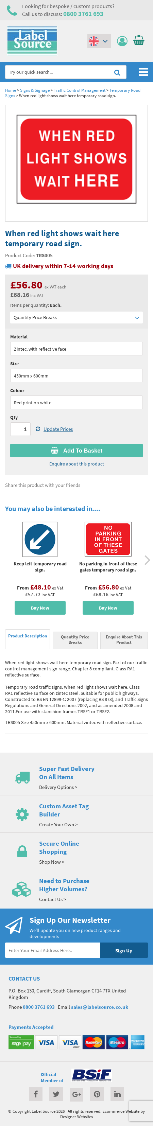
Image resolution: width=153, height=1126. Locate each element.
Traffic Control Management (79, 90)
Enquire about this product (76, 464)
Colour (17, 390)
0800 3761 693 (83, 14)
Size (14, 363)
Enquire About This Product (124, 639)
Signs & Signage (35, 90)
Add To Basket (76, 450)
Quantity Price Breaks (76, 317)
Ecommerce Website (120, 1111)
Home (10, 90)
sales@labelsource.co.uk (99, 1007)
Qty (14, 417)
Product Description (27, 635)
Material (19, 337)
